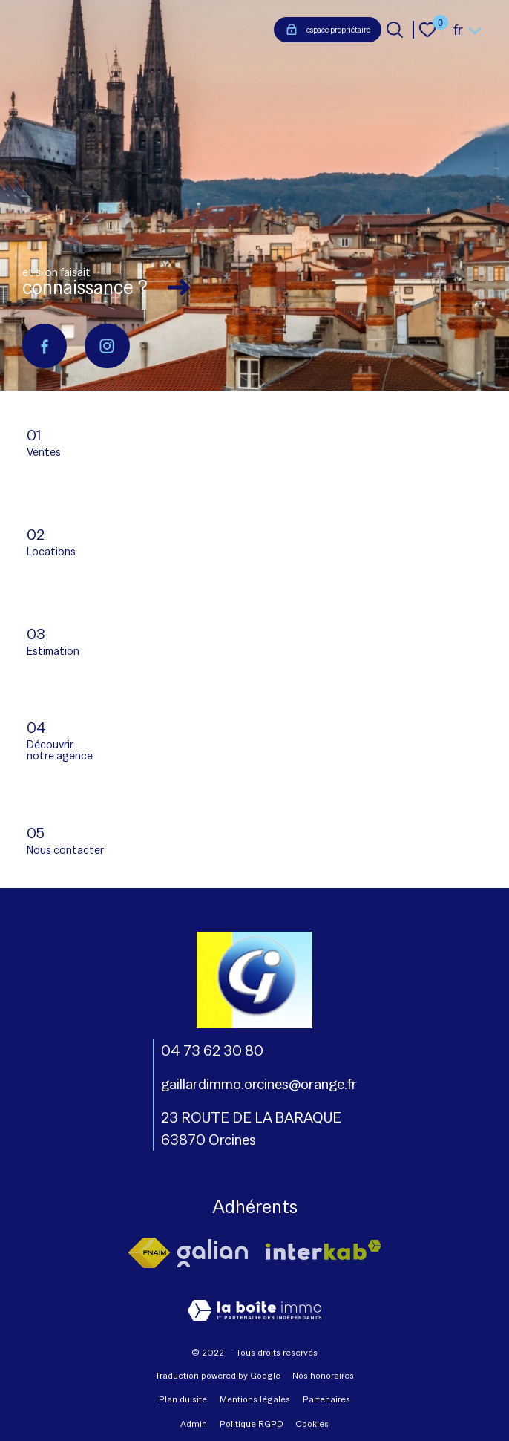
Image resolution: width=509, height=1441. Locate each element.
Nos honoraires (323, 1376)
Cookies (312, 1424)
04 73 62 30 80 (212, 1050)
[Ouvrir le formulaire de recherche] (395, 30)
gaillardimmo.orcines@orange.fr (259, 1084)
